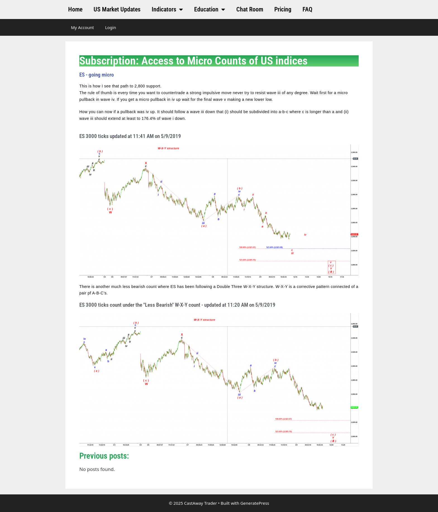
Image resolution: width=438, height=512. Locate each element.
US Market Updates (117, 9)
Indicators (167, 9)
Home (75, 9)
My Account (82, 27)
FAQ (307, 9)
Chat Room (249, 9)
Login (110, 27)
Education (209, 9)
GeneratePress (254, 503)
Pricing (282, 9)
